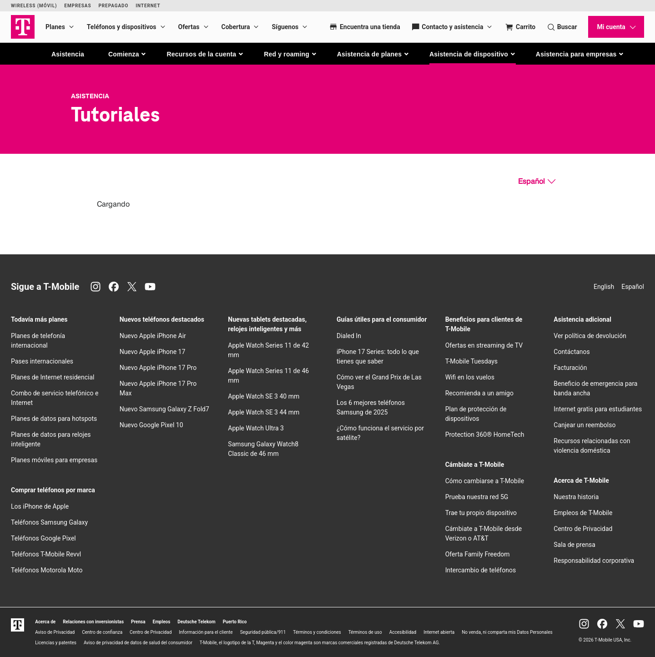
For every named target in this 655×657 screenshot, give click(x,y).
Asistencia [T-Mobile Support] (90, 96)
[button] (127, 54)
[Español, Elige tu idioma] (536, 181)
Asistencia (67, 54)
